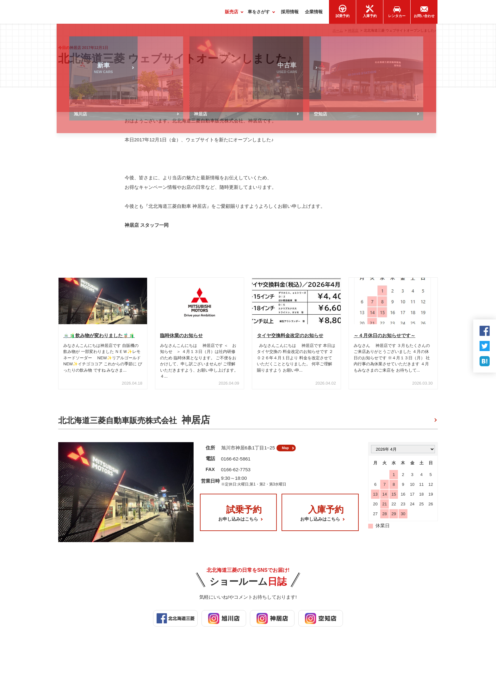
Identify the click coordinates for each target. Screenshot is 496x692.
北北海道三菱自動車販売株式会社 (134, 423)
